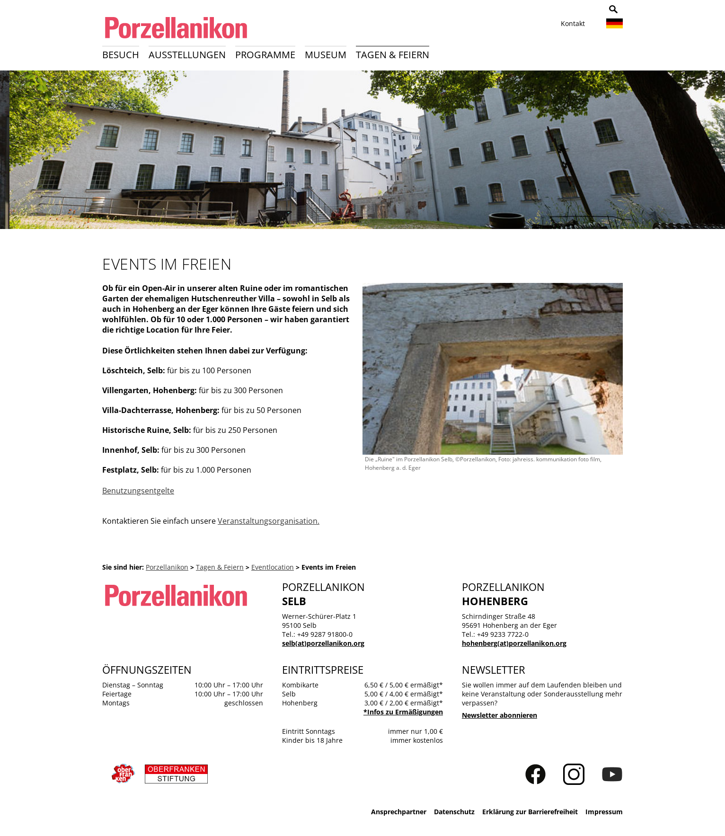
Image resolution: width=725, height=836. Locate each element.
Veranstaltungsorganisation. (268, 521)
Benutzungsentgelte (138, 490)
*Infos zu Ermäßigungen (403, 711)
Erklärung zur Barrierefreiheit (530, 811)
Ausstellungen (187, 54)
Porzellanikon (167, 567)
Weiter (712, 152)
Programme (265, 54)
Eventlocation (272, 567)
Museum (325, 54)
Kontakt (573, 23)
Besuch (120, 54)
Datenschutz (454, 811)
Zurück (12, 152)
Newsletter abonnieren (499, 715)
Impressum (604, 811)
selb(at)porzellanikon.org (323, 643)
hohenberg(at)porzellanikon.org (514, 643)
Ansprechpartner (398, 811)
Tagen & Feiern (392, 54)
